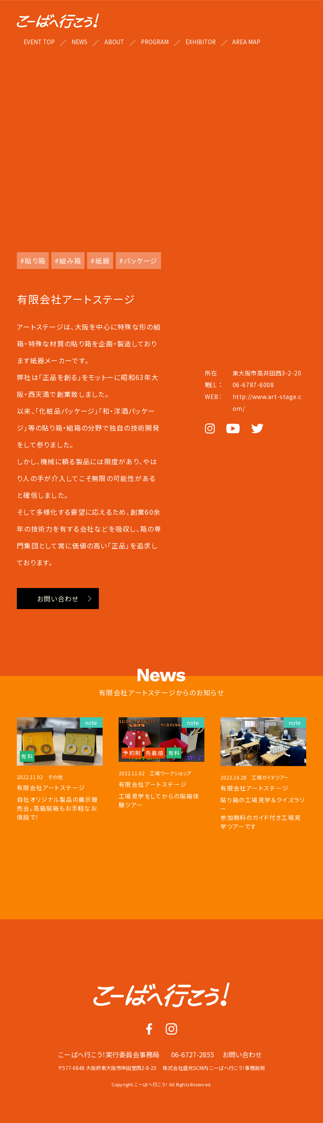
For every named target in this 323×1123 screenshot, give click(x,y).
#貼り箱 (32, 260)
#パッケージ (138, 260)
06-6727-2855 (192, 1058)
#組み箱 (68, 260)
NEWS (79, 42)
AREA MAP (246, 42)
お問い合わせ (58, 598)
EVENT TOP (39, 42)
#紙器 (100, 260)
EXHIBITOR (200, 42)
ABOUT (114, 42)
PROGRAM (155, 42)
